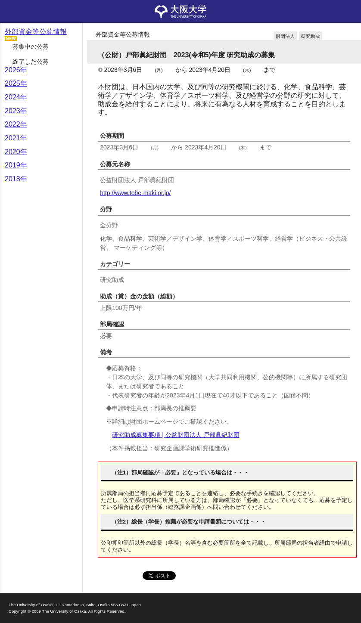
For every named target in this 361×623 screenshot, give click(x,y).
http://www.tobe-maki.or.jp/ (135, 192)
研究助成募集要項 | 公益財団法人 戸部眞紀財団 (175, 434)
